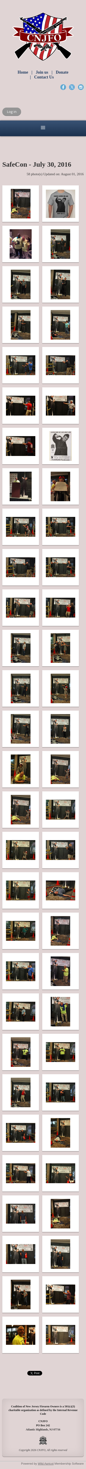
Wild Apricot (46, 1463)
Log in (12, 111)
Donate (62, 72)
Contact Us (44, 77)
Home (23, 72)
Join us (42, 72)
